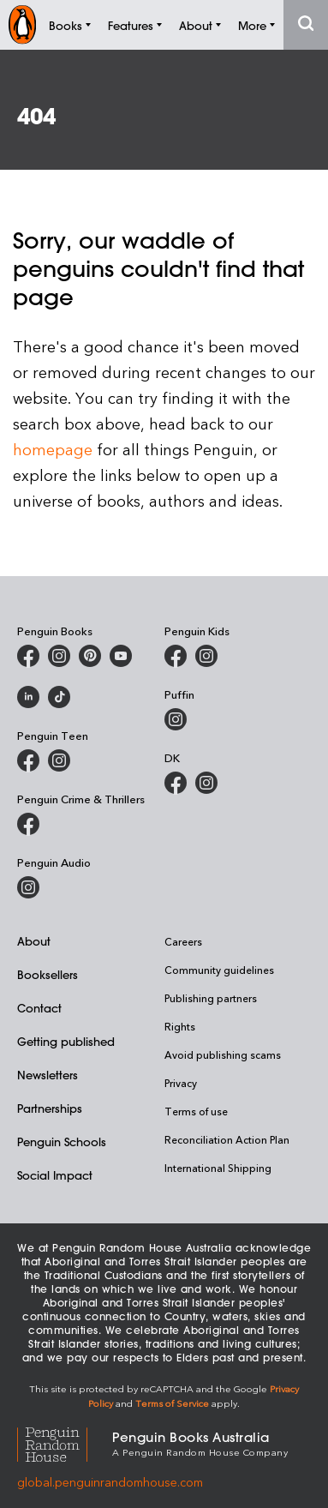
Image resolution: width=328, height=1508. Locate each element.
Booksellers (47, 974)
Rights (179, 1026)
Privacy (180, 1082)
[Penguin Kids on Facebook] (175, 656)
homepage (52, 448)
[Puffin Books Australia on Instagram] (175, 719)
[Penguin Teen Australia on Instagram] (59, 760)
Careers (183, 941)
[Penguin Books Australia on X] (90, 656)
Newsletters (47, 1074)
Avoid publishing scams (222, 1054)
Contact (39, 1007)
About (34, 941)
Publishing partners (210, 998)
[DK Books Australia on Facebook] (175, 783)
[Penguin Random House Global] (64, 1442)
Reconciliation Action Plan (226, 1139)
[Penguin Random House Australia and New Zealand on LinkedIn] (28, 697)
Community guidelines (219, 969)
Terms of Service (172, 1403)
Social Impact (54, 1175)
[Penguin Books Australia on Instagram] (59, 656)
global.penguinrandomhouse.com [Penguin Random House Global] (110, 1482)
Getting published (66, 1041)
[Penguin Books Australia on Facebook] (28, 656)
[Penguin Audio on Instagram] (28, 887)
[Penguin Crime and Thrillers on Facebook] (28, 824)
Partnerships (49, 1108)
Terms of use (196, 1111)
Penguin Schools (61, 1141)
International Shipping (217, 1167)
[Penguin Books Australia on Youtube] (121, 656)
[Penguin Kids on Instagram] (206, 656)
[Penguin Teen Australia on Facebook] (28, 760)
